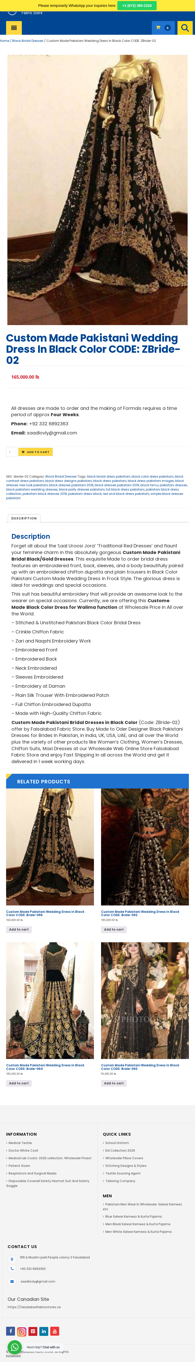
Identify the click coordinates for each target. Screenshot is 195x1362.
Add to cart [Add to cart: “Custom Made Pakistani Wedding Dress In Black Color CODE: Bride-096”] (19, 929)
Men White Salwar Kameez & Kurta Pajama (138, 1232)
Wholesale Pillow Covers (124, 1158)
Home (4, 41)
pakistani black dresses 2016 (45, 494)
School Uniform (117, 1143)
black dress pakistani (109, 481)
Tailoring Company (120, 1181)
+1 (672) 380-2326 (137, 6)
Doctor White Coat (23, 1150)
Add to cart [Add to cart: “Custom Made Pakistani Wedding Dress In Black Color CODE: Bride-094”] (19, 1083)
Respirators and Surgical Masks (33, 1173)
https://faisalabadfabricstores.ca (34, 1307)
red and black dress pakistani (126, 494)
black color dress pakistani (152, 476)
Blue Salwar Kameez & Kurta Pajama (133, 1216)
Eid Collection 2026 (120, 1150)
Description (24, 518)
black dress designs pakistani (68, 481)
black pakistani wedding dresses (32, 489)
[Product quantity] (11, 452)
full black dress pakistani (125, 489)
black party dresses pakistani (82, 489)
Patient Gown (19, 1166)
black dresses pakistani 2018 (71, 485)
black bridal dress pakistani (108, 476)
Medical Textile (20, 1143)
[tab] (24, 518)
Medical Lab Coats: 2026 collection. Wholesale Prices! (50, 1158)
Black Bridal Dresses (27, 41)
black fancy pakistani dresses (163, 485)
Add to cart (38, 452)
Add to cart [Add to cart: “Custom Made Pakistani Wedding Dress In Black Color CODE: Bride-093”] (114, 1083)
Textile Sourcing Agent (123, 1173)
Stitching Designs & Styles (126, 1166)
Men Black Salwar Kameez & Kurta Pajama (137, 1224)
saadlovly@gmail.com (38, 1281)
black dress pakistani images (151, 481)
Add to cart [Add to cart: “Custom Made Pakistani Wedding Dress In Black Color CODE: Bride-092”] (114, 929)
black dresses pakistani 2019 (117, 485)
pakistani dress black (85, 494)
